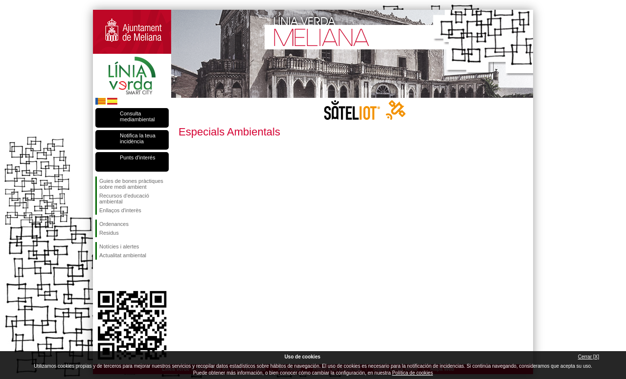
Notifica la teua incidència (138, 138)
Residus (109, 233)
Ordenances (114, 224)
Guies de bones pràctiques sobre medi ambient (131, 184)
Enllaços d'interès (120, 210)
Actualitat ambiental (122, 255)
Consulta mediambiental (137, 116)
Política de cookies (412, 373)
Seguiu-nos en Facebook (101, 275)
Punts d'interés (137, 157)
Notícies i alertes (119, 246)
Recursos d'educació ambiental (124, 198)
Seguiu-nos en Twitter (117, 275)
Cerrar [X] (588, 356)
